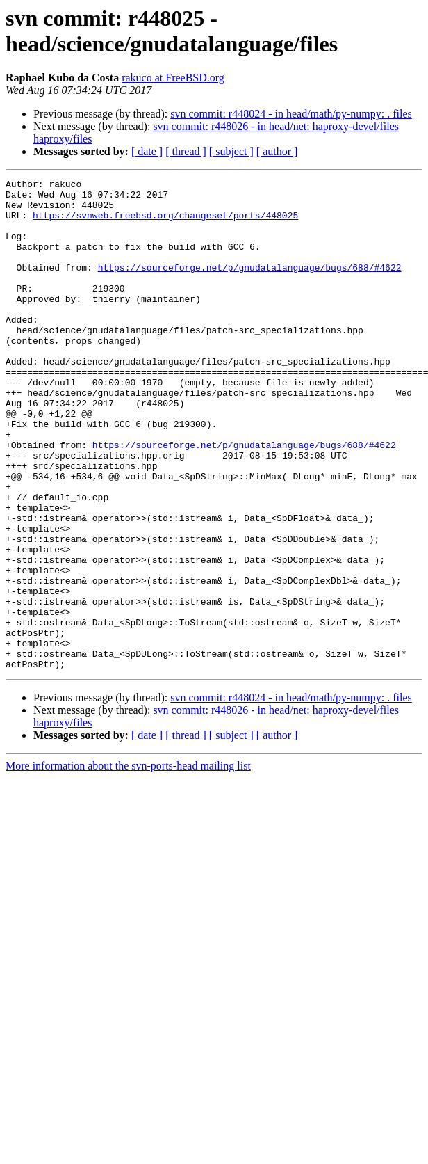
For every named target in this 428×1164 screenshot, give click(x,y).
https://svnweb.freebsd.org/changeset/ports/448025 (165, 223)
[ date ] (147, 151)
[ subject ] (231, 151)
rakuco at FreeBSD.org (173, 77)
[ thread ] (185, 151)
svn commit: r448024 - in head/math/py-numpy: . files (291, 114)
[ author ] (277, 151)
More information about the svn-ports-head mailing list (128, 864)
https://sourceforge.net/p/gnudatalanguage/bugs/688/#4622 (250, 286)
